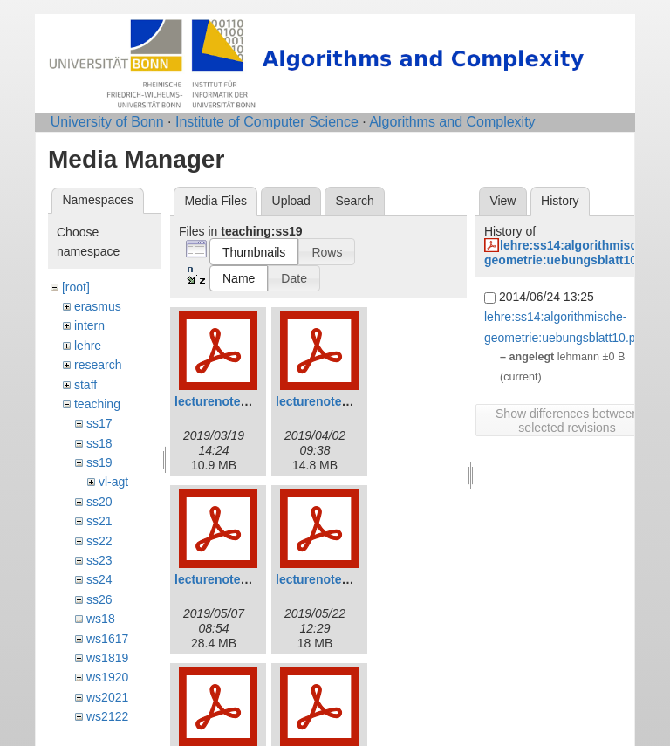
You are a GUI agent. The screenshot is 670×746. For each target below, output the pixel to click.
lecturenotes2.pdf (327, 401)
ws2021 (107, 697)
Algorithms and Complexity (452, 121)
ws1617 (107, 639)
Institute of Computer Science (267, 121)
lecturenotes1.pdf (225, 401)
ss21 (99, 521)
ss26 (99, 599)
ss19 (99, 462)
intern (89, 325)
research (97, 365)
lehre (87, 345)
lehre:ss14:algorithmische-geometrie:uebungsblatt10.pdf (572, 252)
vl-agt (113, 482)
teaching (97, 404)
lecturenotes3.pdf (225, 579)
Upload (291, 201)
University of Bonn (107, 121)
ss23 (99, 560)
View (502, 201)
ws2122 (107, 716)
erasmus (97, 306)
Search (354, 201)
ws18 (100, 619)
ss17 (99, 423)
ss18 (99, 443)
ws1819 (107, 658)
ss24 (99, 579)
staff (85, 385)
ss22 (99, 541)
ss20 (99, 502)
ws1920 (107, 677)
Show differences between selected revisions (567, 421)
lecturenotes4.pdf (327, 579)
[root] (76, 287)
